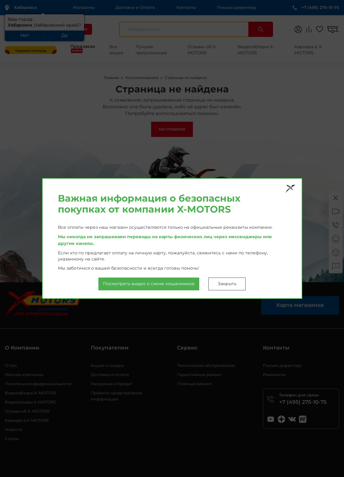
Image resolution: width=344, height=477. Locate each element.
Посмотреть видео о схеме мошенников (149, 284)
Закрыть (227, 284)
